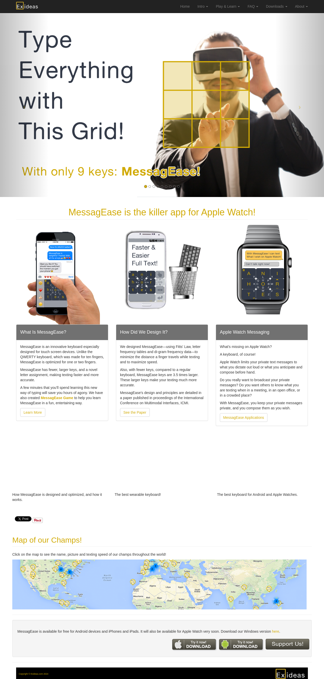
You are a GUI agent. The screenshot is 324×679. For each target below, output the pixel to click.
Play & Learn (228, 6)
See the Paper (134, 412)
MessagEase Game (57, 398)
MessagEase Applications (243, 417)
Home (185, 6)
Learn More (33, 412)
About (301, 6)
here (275, 631)
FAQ (252, 6)
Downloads (276, 6)
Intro (202, 6)
